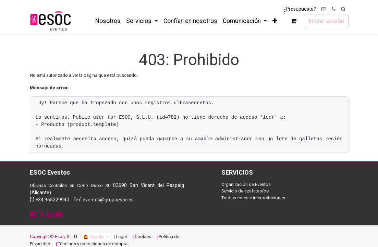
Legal (121, 236)
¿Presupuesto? (299, 9)
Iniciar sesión (326, 20)
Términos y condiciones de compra (92, 243)
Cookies (143, 236)
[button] (343, 9)
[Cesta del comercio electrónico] (293, 21)
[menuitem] (108, 21)
